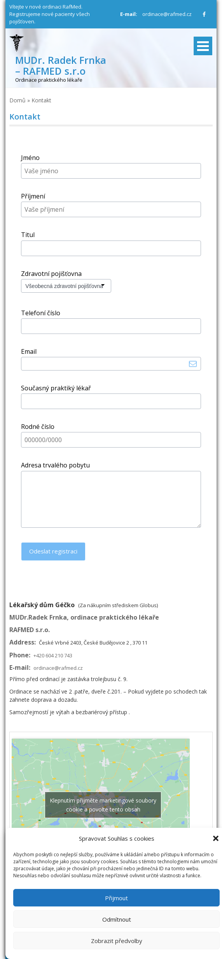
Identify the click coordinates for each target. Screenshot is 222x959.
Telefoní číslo (40, 313)
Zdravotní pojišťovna (51, 273)
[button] (216, 838)
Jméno (30, 157)
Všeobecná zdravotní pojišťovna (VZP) (62, 287)
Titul (28, 234)
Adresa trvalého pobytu (55, 465)
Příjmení (33, 196)
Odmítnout (116, 919)
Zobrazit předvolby (116, 941)
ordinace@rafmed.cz (167, 14)
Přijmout (116, 898)
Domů (17, 100)
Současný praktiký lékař (56, 388)
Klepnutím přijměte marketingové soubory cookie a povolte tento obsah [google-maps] (103, 805)
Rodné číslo (37, 426)
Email (29, 351)
